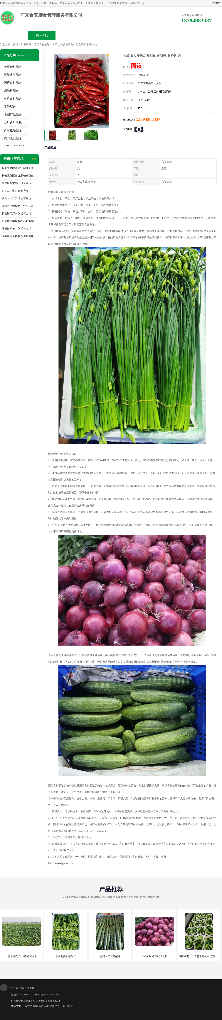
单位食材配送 (13, 98)
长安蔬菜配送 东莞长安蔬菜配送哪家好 (19, 175)
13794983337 (148, 119)
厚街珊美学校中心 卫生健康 (18, 236)
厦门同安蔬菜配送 (110, 956)
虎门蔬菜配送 (13, 138)
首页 (15, 44)
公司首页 (14, 35)
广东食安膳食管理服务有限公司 (28, 1001)
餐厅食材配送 (13, 66)
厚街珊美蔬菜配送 (65, 956)
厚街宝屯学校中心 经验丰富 (18, 206)
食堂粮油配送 (13, 130)
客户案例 (153, 35)
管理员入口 (55, 1006)
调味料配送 (11, 90)
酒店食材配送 (42, 44)
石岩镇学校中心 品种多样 (16, 228)
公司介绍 (97, 35)
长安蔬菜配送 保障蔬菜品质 (21, 956)
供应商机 (42, 35)
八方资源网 (31, 1006)
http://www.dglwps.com (60, 863)
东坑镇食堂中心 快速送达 (16, 183)
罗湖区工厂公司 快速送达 (16, 198)
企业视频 (69, 35)
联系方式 (180, 35)
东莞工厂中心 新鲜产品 (15, 190)
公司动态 (125, 35)
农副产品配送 (13, 114)
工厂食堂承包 (13, 122)
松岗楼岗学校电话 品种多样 (18, 221)
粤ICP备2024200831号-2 (47, 994)
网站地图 (68, 1006)
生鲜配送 (10, 106)
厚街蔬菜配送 (13, 74)
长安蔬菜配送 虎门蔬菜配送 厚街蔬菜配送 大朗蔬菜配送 (19, 168)
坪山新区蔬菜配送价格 (154, 956)
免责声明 (43, 1006)
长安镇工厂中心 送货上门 (16, 213)
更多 (34, 159)
